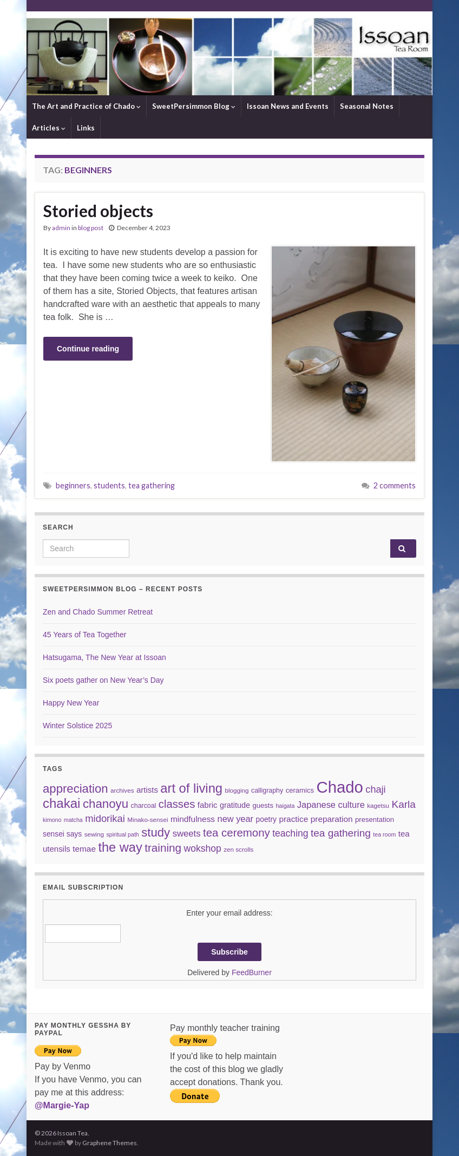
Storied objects (98, 210)
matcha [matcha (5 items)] (73, 820)
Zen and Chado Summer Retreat (98, 612)
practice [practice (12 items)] (293, 819)
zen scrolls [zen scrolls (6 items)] (238, 849)
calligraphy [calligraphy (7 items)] (267, 790)
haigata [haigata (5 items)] (285, 805)
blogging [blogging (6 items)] (236, 790)
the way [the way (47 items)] (120, 847)
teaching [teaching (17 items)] (290, 833)
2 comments (394, 485)
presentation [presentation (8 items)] (374, 819)
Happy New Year (71, 702)
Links (86, 127)
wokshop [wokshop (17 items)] (202, 848)
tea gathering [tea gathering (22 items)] (341, 833)
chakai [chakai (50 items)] (61, 803)
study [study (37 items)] (155, 832)
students (109, 485)
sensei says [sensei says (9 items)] (62, 834)
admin (61, 228)
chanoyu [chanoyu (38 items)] (105, 804)
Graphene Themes (109, 1143)
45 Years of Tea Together (84, 634)
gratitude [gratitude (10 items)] (235, 805)
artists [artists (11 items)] (147, 789)
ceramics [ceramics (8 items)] (300, 790)
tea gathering (151, 485)
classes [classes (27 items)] (177, 804)
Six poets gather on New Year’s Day (103, 680)
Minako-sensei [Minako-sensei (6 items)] (147, 819)
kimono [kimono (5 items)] (52, 820)
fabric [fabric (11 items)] (208, 804)
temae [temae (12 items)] (84, 848)
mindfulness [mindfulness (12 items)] (193, 819)
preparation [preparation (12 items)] (332, 819)
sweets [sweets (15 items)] (187, 833)
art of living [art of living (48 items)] (191, 788)
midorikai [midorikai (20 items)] (105, 818)
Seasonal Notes (367, 106)
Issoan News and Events (288, 106)
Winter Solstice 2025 (77, 725)
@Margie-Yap (62, 1105)
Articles (48, 127)
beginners (73, 485)
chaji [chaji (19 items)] (375, 789)
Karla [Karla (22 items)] (404, 804)
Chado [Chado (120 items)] (339, 787)
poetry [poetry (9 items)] (266, 819)
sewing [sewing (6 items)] (94, 834)
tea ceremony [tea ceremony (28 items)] (236, 833)
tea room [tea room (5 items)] (384, 834)
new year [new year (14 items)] (236, 819)
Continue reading (88, 348)
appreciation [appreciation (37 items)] (75, 788)
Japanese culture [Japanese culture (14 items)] (331, 804)
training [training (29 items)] (163, 847)
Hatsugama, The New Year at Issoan (104, 657)
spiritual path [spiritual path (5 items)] (122, 834)
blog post (90, 228)
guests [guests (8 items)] (262, 805)
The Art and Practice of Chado (86, 106)
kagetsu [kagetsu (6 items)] (378, 805)
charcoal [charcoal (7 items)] (143, 805)
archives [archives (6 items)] (122, 790)
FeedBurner (252, 972)
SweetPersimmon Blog (193, 106)
